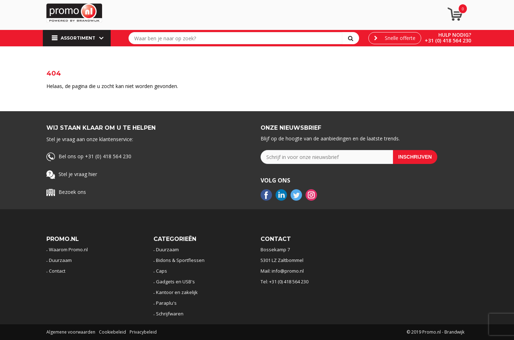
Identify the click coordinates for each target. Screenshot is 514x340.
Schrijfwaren (169, 313)
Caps (161, 271)
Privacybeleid (143, 332)
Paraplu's (166, 303)
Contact (57, 271)
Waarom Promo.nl (68, 249)
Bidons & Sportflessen (180, 260)
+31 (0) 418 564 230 (448, 40)
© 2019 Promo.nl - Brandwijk (435, 332)
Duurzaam (60, 260)
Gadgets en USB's (175, 281)
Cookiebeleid (112, 332)
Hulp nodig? (454, 34)
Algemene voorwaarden (70, 332)
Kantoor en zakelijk (177, 292)
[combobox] (237, 38)
